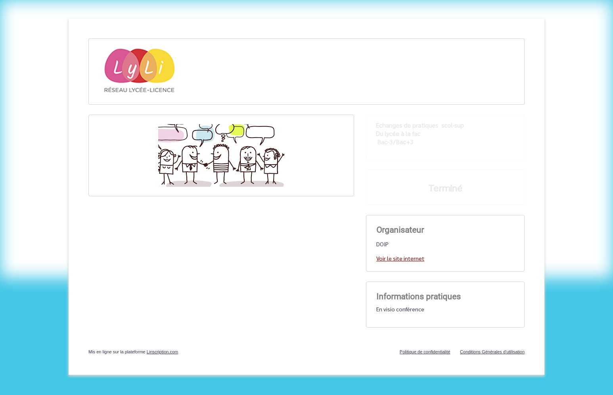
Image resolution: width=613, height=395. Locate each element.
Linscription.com (162, 351)
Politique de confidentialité (425, 351)
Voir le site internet (400, 258)
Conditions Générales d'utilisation (492, 351)
